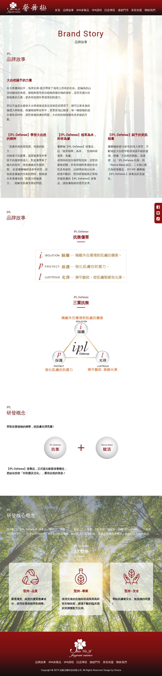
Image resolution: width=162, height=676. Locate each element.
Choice (117, 670)
